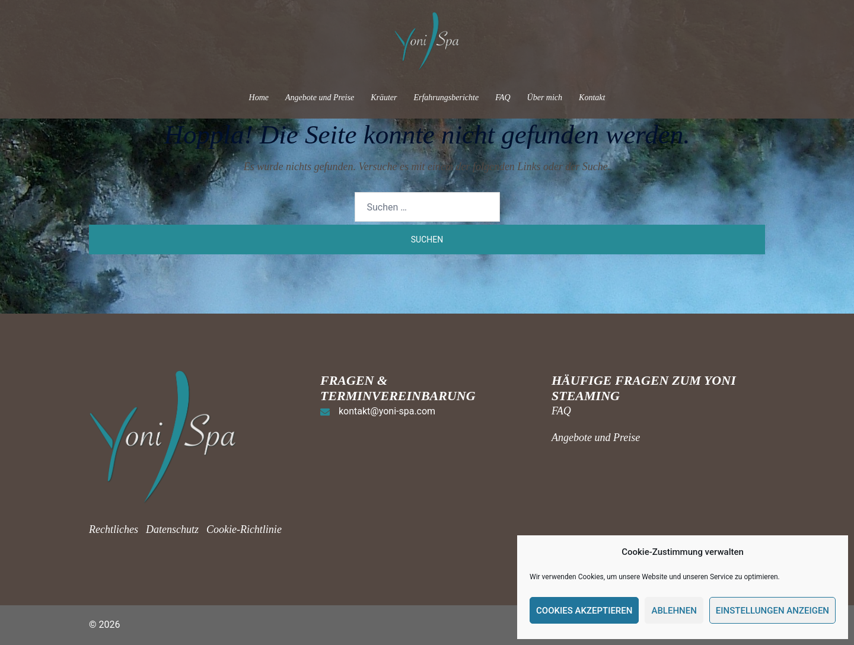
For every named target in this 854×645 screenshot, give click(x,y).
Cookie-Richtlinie (244, 529)
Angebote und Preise (319, 97)
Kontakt (592, 97)
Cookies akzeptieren (584, 610)
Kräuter (384, 97)
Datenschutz (172, 529)
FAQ (502, 97)
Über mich (545, 97)
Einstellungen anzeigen (772, 610)
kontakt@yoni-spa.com (387, 411)
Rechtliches (115, 529)
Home (259, 97)
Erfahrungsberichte (446, 97)
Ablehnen (673, 610)
